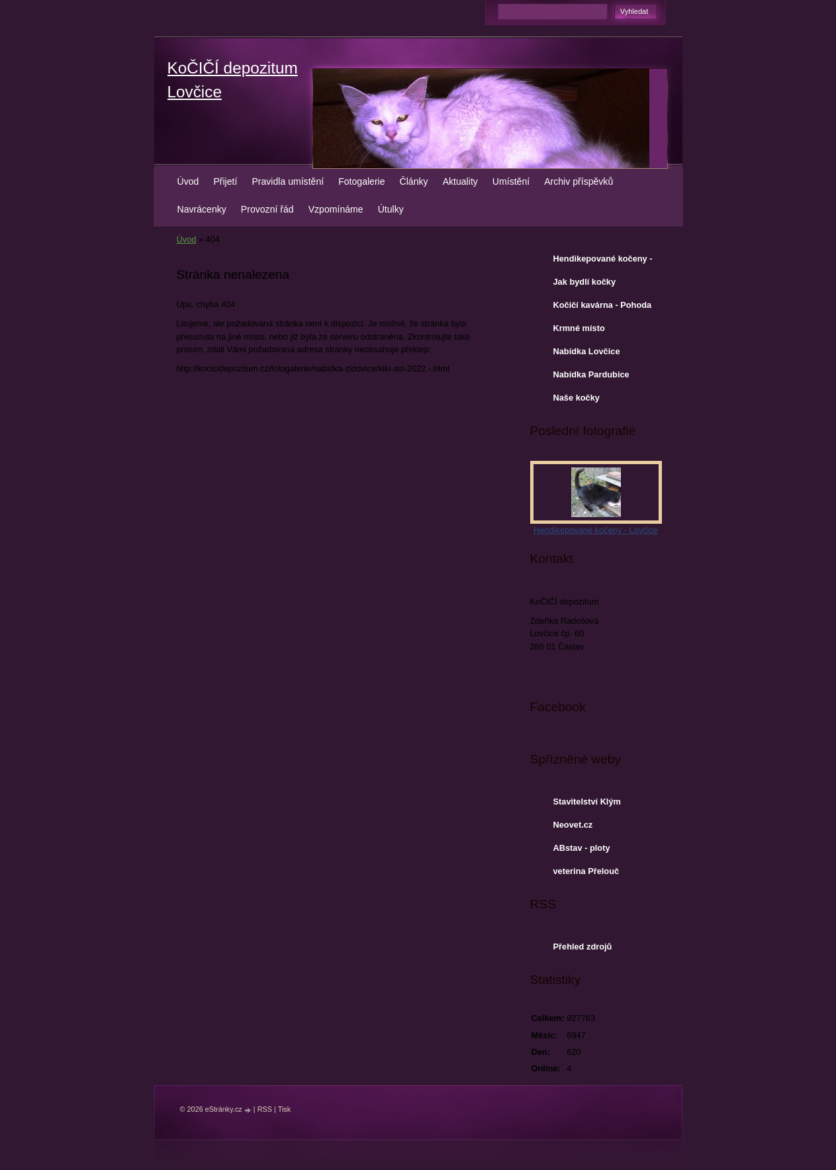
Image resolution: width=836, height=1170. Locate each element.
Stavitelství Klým (587, 801)
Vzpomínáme (335, 209)
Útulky (391, 209)
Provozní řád (267, 209)
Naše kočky (576, 398)
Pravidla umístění (288, 181)
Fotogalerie (361, 181)
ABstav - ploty (581, 848)
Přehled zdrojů (582, 946)
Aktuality (460, 181)
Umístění (511, 181)
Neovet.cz (573, 825)
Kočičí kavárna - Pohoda (602, 305)
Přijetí (225, 181)
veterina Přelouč (586, 871)
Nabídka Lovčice (586, 351)
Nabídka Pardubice (591, 374)
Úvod (188, 181)
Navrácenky (201, 209)
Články (414, 181)
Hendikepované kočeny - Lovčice (603, 261)
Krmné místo (579, 328)
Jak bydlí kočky (584, 282)
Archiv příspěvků (578, 181)
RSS (264, 1109)
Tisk (284, 1109)
